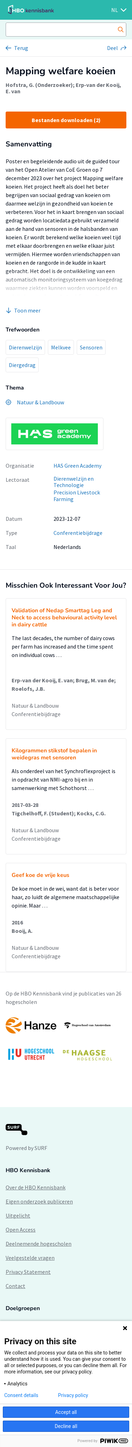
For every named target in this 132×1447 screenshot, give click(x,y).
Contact (15, 1285)
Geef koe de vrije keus (40, 875)
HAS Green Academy (77, 465)
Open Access (21, 1229)
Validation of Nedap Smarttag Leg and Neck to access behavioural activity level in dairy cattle (64, 617)
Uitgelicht (18, 1215)
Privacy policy (73, 1395)
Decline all (66, 1426)
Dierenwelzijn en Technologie (74, 481)
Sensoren (91, 347)
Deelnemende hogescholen (38, 1243)
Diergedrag (22, 364)
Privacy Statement (28, 1271)
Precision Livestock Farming (77, 495)
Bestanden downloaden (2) (66, 120)
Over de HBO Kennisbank (35, 1187)
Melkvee (61, 347)
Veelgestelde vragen (30, 1257)
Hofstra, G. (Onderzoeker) (39, 84)
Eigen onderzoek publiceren (39, 1201)
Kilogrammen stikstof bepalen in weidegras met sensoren (54, 754)
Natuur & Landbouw (35, 705)
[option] (66, 1042)
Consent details (21, 1395)
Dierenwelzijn (25, 347)
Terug (21, 48)
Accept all (66, 1412)
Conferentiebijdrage (78, 533)
